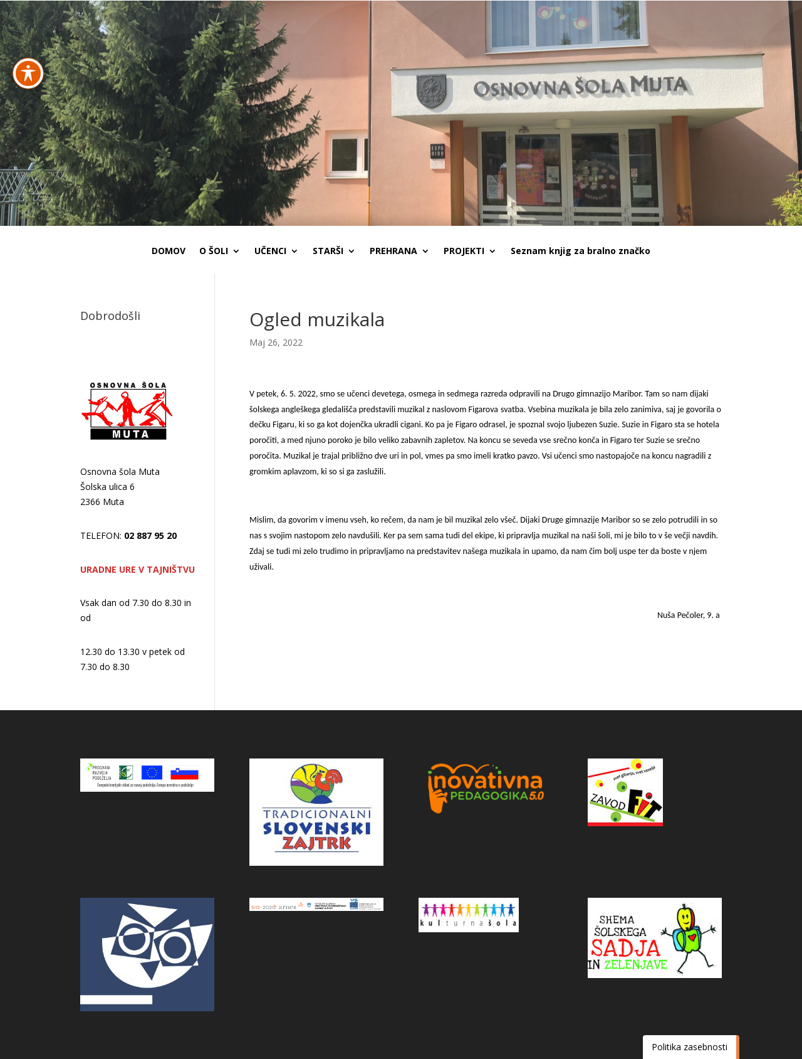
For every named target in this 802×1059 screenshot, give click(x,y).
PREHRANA (393, 252)
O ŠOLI (213, 252)
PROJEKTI (464, 252)
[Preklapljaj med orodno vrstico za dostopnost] (28, 38)
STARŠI (328, 252)
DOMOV (168, 252)
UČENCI (270, 252)
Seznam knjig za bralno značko (580, 252)
